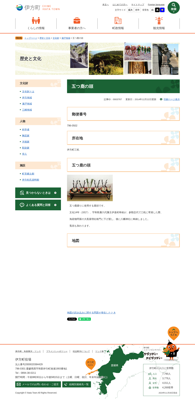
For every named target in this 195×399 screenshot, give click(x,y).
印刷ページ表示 (172, 99)
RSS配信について (81, 351)
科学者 (25, 129)
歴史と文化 (45, 38)
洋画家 (25, 141)
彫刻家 (25, 148)
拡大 (130, 10)
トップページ (30, 38)
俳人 (24, 154)
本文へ (105, 4)
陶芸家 (25, 135)
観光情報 (159, 28)
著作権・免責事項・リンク (28, 351)
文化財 (56, 38)
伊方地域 (27, 97)
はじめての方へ (120, 4)
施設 (22, 165)
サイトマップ (137, 4)
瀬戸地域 (66, 38)
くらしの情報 (36, 28)
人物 (22, 121)
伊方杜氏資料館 (30, 179)
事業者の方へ (77, 28)
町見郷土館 (28, 173)
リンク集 (99, 351)
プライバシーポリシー (56, 351)
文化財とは (28, 91)
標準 (137, 10)
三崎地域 (27, 109)
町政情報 (118, 28)
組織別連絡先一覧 (79, 384)
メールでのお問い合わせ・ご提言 (40, 384)
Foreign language (156, 4)
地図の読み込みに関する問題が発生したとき (91, 312)
